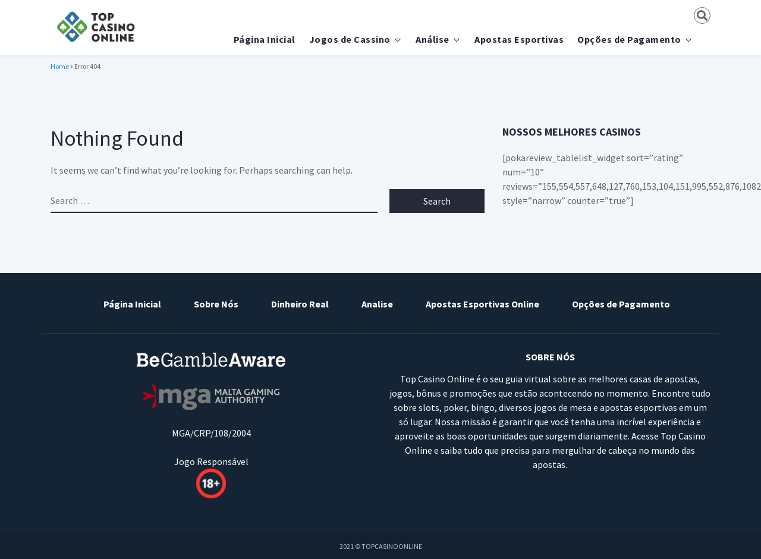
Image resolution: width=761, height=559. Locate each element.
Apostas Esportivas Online (482, 304)
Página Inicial (264, 39)
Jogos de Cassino (350, 39)
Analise (377, 304)
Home (60, 66)
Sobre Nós (216, 304)
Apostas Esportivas (519, 39)
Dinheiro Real (300, 304)
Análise (432, 39)
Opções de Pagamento (629, 39)
